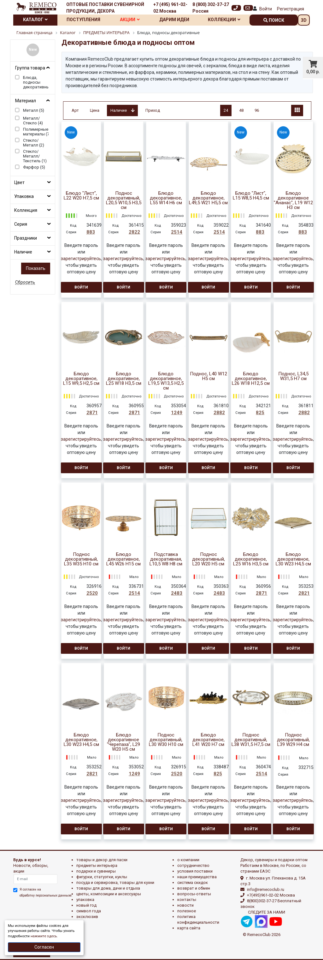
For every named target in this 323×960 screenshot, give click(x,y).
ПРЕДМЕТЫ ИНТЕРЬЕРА (96, 865)
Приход (152, 110)
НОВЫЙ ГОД (86, 905)
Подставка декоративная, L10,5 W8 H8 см (166, 559)
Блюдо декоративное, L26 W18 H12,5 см (251, 379)
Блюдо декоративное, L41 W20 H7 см (208, 740)
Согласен (44, 947)
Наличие (23, 251)
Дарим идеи (174, 19)
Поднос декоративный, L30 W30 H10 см (166, 740)
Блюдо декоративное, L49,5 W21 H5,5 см (208, 198)
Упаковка (24, 196)
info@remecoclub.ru (265, 889)
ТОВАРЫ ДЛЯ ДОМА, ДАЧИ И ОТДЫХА (108, 888)
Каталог (35, 19)
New (33, 49)
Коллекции (224, 19)
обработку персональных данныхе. (46, 895)
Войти (265, 8)
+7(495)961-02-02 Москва (271, 895)
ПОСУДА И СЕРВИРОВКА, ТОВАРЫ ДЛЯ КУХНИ (115, 882)
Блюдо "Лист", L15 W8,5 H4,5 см (251, 195)
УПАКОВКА (85, 899)
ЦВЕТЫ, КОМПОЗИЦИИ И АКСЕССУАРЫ (108, 893)
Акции (130, 19)
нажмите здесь (44, 936)
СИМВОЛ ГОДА (88, 911)
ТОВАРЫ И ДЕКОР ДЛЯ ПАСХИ (101, 859)
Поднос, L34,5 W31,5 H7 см (293, 376)
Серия (20, 224)
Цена (94, 110)
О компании (188, 859)
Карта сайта (188, 928)
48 (241, 110)
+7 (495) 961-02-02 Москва (170, 8)
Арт (75, 110)
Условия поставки (195, 871)
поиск (273, 20)
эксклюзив (87, 916)
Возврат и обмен (193, 888)
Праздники (25, 238)
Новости (185, 905)
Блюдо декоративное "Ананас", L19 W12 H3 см (293, 200)
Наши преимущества (197, 876)
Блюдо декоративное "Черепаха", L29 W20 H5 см (123, 742)
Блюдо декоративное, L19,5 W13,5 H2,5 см (166, 381)
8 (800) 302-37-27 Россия (210, 8)
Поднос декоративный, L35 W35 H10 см (81, 559)
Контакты (186, 899)
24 (226, 110)
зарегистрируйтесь (81, 258)
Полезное (186, 911)
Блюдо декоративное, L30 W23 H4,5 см (293, 559)
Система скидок (192, 882)
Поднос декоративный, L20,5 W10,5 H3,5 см (123, 200)
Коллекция (25, 210)
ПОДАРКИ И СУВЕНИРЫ (96, 871)
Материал (25, 100)
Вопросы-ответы (194, 893)
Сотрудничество (193, 865)
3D (304, 20)
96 (257, 110)
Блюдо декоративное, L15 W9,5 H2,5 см (81, 379)
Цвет (19, 182)
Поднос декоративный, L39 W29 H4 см (293, 740)
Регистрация (290, 8)
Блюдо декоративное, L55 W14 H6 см (166, 198)
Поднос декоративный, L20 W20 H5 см (208, 559)
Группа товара (30, 67)
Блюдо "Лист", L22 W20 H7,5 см (81, 195)
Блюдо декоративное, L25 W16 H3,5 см (250, 559)
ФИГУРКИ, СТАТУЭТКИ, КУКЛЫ (101, 876)
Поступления (83, 19)
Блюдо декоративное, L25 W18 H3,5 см (123, 379)
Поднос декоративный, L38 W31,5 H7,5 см (251, 740)
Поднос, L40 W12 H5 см (208, 376)
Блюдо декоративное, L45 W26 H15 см (123, 559)
